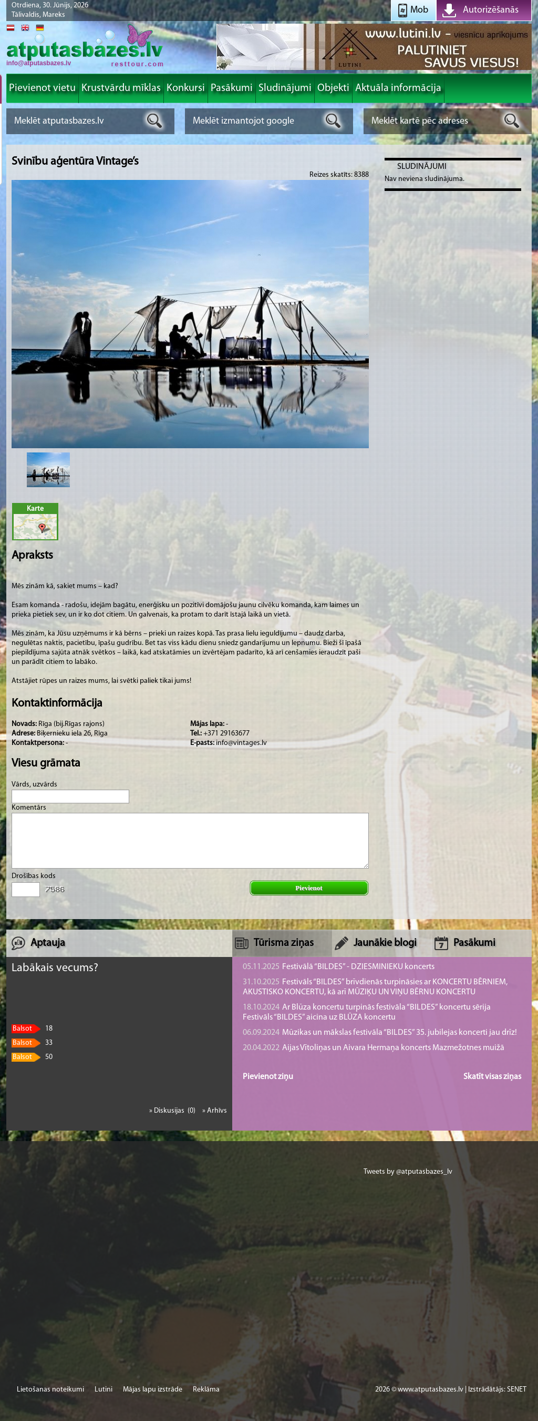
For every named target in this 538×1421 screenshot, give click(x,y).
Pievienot (308, 888)
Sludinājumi (422, 167)
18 (32, 1028)
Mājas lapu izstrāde (152, 1390)
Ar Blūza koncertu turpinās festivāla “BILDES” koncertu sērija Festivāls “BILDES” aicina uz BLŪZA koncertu (367, 1012)
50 (32, 1057)
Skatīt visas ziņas (492, 1077)
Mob (419, 10)
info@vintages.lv (241, 743)
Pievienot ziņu (268, 1077)
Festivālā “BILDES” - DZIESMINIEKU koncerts (338, 967)
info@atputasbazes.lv (38, 63)
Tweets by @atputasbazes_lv (408, 1172)
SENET (516, 1390)
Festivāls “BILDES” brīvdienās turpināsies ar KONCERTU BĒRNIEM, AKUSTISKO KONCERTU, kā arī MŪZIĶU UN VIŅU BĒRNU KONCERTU (375, 987)
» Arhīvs (214, 1111)
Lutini (103, 1390)
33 (32, 1043)
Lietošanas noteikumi (50, 1390)
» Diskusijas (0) (173, 1111)
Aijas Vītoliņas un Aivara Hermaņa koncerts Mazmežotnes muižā (373, 1048)
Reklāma (206, 1390)
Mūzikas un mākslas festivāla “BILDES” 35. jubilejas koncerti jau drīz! (380, 1033)
